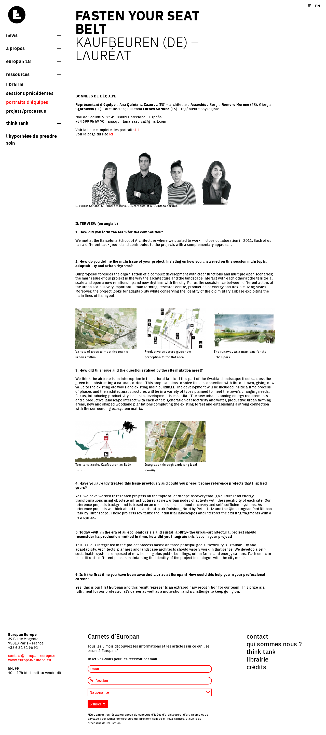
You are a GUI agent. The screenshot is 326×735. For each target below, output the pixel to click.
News (33, 35)
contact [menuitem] (257, 636)
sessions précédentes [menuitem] (29, 93)
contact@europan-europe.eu (33, 655)
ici (137, 129)
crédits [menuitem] (256, 666)
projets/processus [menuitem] (26, 111)
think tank (33, 122)
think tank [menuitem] (261, 651)
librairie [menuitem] (14, 84)
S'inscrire (98, 703)
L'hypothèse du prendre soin (31, 139)
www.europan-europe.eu (29, 659)
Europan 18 (33, 61)
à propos (33, 48)
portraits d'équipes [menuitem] (27, 102)
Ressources (33, 74)
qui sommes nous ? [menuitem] (274, 643)
